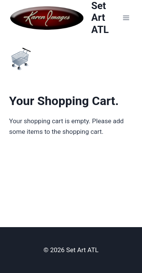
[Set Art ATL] (64, 18)
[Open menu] (126, 18)
